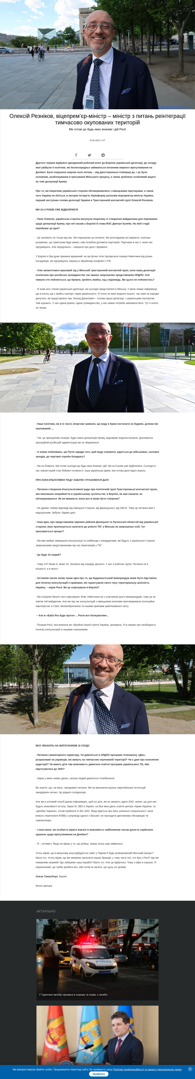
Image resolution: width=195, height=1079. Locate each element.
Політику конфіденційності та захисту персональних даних (147, 1069)
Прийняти (99, 1074)
